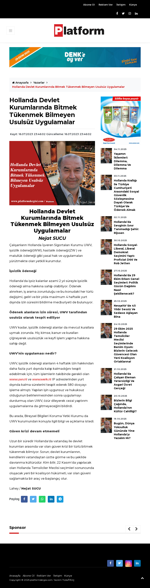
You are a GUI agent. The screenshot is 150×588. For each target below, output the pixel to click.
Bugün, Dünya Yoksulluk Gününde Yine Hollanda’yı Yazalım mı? (124, 431)
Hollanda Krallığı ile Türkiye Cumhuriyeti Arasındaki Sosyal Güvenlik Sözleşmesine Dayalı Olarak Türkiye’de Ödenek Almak (126, 195)
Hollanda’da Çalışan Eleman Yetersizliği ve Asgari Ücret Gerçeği (125, 381)
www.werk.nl (41, 379)
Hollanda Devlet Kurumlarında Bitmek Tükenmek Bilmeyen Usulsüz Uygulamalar (68, 87)
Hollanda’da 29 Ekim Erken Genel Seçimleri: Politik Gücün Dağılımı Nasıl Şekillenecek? (126, 284)
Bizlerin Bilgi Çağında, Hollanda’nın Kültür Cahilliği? (125, 406)
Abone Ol (89, 4)
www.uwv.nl (18, 379)
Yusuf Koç (68, 579)
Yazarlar (39, 82)
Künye (133, 4)
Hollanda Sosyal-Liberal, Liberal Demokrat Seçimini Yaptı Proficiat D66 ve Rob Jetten (126, 254)
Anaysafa (20, 82)
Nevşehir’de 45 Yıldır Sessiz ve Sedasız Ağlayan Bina (126, 311)
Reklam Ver (106, 4)
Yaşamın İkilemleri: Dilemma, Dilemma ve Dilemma (122, 161)
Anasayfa (14, 575)
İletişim (120, 4)
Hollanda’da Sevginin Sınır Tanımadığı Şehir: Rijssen (126, 227)
